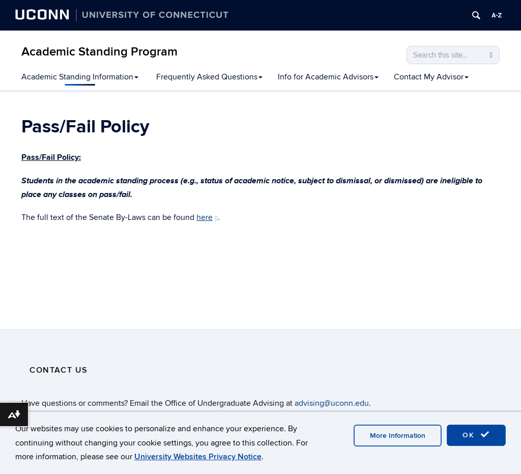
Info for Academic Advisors (328, 77)
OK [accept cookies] (476, 434)
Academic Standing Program (99, 51)
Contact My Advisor (431, 77)
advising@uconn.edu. (333, 403)
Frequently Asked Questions (209, 77)
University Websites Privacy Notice (198, 457)
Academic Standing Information (79, 77)
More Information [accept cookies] (397, 435)
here (207, 217)
